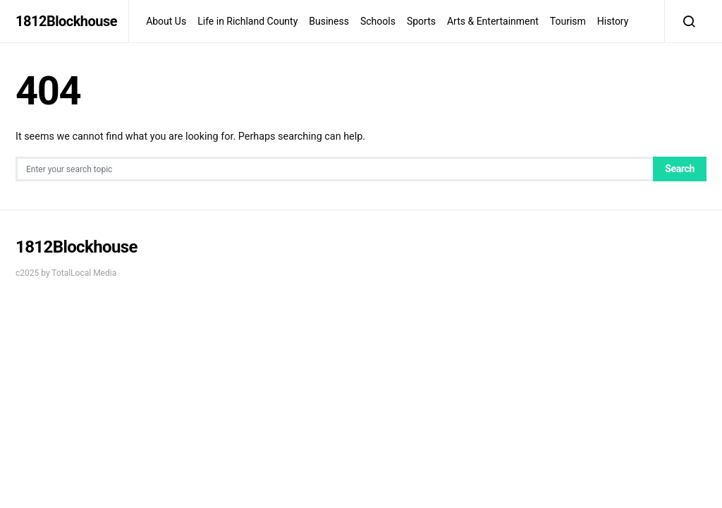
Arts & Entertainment (493, 21)
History (613, 21)
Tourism (568, 21)
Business (329, 21)
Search (680, 168)
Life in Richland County (247, 21)
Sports (421, 21)
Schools (378, 21)
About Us (166, 21)
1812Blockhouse (66, 21)
